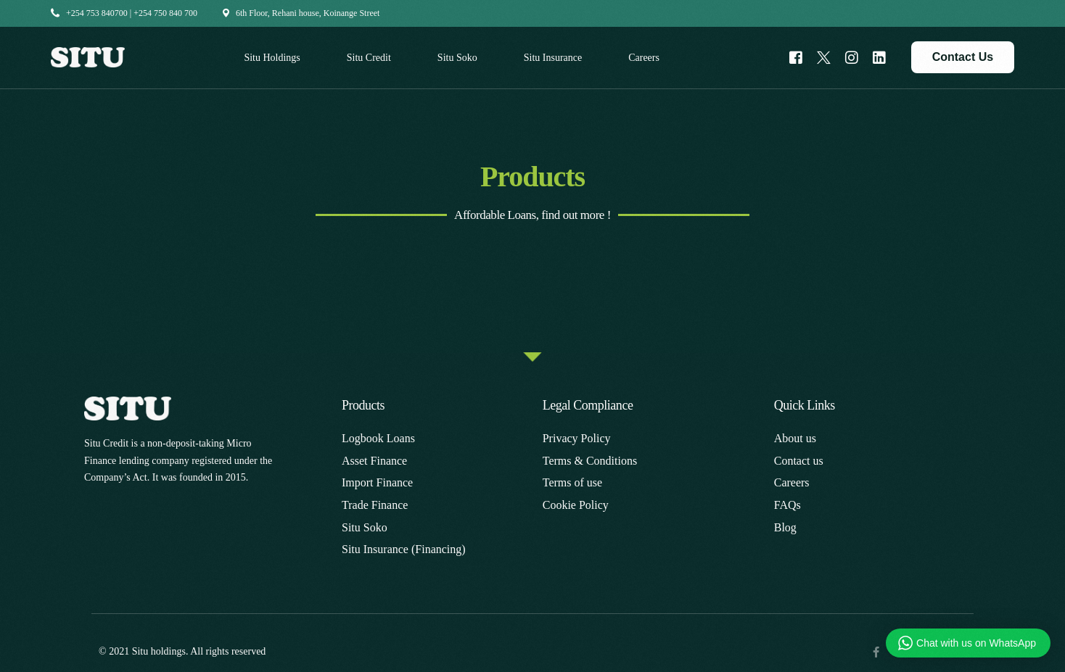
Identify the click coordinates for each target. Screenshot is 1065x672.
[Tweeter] (824, 56)
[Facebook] (796, 56)
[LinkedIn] (879, 56)
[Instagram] (851, 56)
